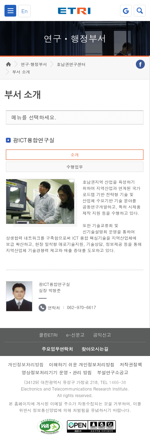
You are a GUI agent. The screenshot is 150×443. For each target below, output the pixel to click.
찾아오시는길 (94, 349)
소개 (74, 154)
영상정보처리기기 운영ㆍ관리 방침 (57, 372)
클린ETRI (48, 334)
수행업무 (74, 167)
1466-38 (117, 382)
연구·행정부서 (34, 64)
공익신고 (102, 334)
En (24, 11)
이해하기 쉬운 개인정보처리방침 (82, 364)
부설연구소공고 (112, 372)
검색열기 (140, 11)
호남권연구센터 (71, 64)
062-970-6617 (81, 307)
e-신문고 (75, 334)
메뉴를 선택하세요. (34, 117)
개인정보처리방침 (26, 364)
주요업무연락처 (57, 349)
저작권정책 (131, 364)
